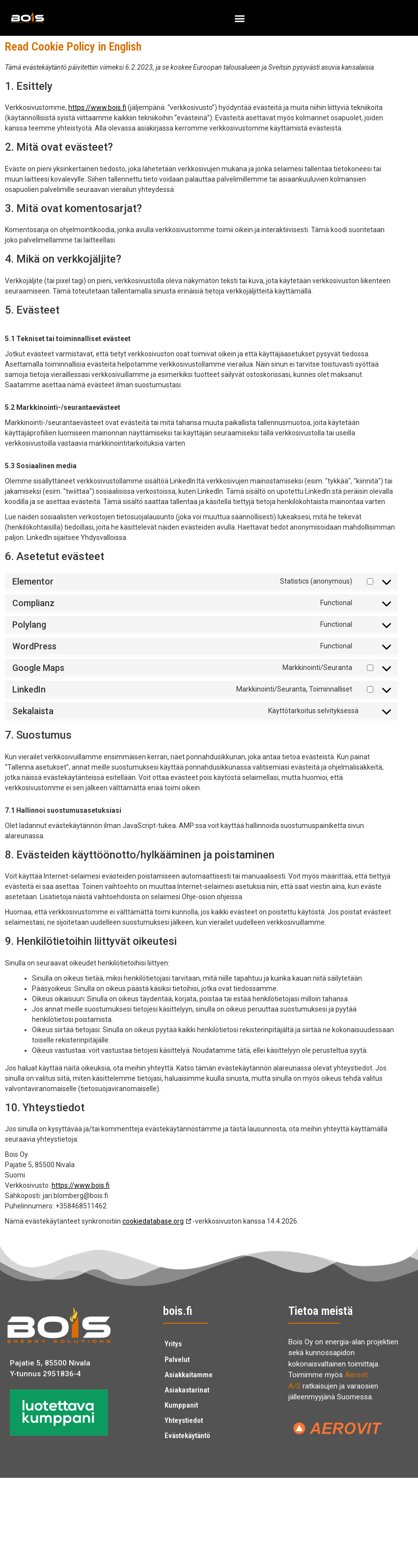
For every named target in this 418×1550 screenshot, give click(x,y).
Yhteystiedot (184, 1417)
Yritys (173, 1343)
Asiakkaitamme (189, 1373)
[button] (239, 18)
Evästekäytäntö (187, 1432)
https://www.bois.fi (97, 107)
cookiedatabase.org (153, 1221)
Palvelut (177, 1358)
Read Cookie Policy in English (73, 46)
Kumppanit (181, 1402)
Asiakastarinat (187, 1388)
